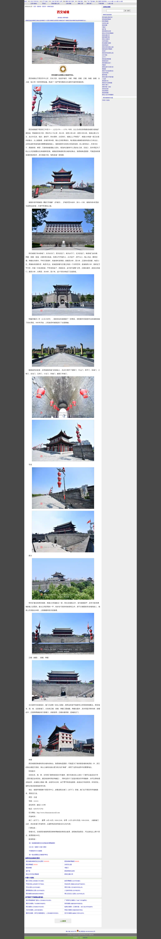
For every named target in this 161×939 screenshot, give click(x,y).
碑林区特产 (62, 20)
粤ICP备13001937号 (71, 931)
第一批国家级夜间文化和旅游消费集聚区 (42, 843)
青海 (105, 1)
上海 (52, 1)
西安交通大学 (68, 874)
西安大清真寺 (106, 39)
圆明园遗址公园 (35, 890)
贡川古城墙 (74, 913)
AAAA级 (116, 1)
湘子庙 (28, 871)
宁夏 (100, 3)
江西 (81, 3)
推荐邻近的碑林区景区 (32, 858)
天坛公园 (33, 887)
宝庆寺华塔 (105, 73)
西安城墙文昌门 (106, 63)
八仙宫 (104, 79)
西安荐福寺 (105, 45)
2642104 (85, 937)
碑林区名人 (83, 20)
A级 (112, 3)
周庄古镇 (73, 887)
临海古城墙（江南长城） (78, 906)
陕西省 (39, 6)
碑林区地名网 (76, 20)
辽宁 (43, 1)
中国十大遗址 (29, 877)
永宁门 (104, 57)
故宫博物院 (72, 881)
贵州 (72, 1)
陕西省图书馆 (106, 37)
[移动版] (60, 17)
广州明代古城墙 (75, 900)
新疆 (102, 3)
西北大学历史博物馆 (32, 874)
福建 (55, 3)
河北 (37, 1)
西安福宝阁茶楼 (106, 59)
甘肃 (102, 1)
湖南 (79, 3)
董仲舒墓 (104, 75)
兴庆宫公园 (68, 864)
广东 (88, 1)
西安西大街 (105, 81)
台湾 (61, 1)
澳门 (91, 3)
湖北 (81, 1)
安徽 (52, 3)
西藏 (70, 3)
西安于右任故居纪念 (107, 71)
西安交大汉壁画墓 (107, 83)
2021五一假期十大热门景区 (37, 847)
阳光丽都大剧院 (106, 43)
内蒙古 (35, 3)
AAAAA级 (110, 1)
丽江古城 (35, 881)
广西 (91, 1)
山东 (58, 3)
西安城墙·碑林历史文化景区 (37, 861)
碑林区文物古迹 (36, 20)
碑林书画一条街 (106, 87)
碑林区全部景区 (54, 20)
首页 (25, 1)
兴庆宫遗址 (105, 41)
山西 (32, 3)
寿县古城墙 (73, 910)
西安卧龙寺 (105, 61)
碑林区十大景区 (45, 20)
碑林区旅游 (50, 6)
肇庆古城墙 (36, 903)
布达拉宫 (74, 884)
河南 (79, 1)
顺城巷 (104, 69)
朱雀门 (104, 51)
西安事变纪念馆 (69, 871)
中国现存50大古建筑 (35, 851)
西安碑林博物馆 (71, 861)
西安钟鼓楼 (105, 92)
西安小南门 (105, 84)
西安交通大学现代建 (107, 77)
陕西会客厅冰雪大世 (107, 67)
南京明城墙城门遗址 (38, 900)
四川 (70, 1)
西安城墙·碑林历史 (107, 17)
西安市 (44, 6)
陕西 (100, 1)
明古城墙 (35, 906)
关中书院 (104, 55)
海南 (93, 1)
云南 (67, 3)
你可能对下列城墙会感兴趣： (34, 897)
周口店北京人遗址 (74, 893)
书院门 (66, 868)
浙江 (58, 1)
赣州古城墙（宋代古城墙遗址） (42, 913)
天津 (34, 1)
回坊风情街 (105, 90)
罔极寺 (104, 65)
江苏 (55, 1)
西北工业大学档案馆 (107, 94)
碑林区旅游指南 (107, 14)
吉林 (46, 1)
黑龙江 (44, 3)
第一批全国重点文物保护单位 (38, 854)
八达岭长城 (72, 890)
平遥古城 (35, 884)
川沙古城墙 (34, 910)
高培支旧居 (105, 89)
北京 (32, 1)
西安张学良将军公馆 (107, 53)
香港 (88, 3)
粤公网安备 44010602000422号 (86, 931)
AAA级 (121, 1)
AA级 (109, 3)
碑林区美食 (69, 20)
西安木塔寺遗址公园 (107, 47)
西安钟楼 (29, 868)
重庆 (67, 1)
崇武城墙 (73, 903)
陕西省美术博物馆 (107, 49)
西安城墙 (35, 893)
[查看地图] (65, 17)
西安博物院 (32, 864)
